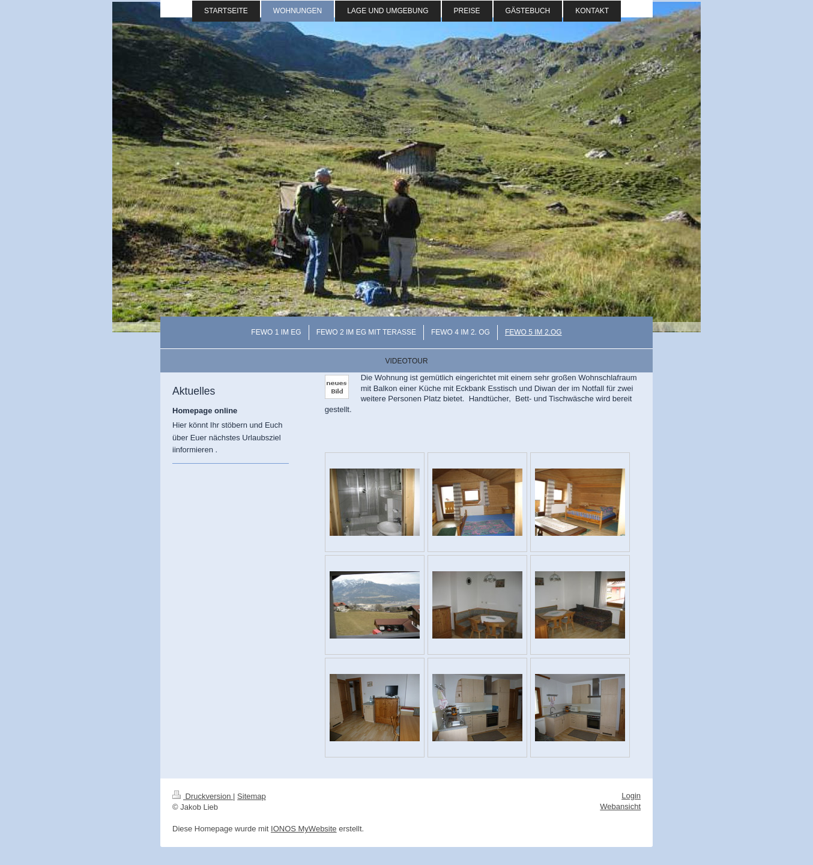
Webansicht (620, 806)
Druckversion (202, 796)
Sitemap (251, 796)
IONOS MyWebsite (304, 828)
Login (631, 795)
